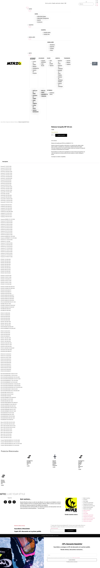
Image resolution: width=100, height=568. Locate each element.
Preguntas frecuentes (88, 504)
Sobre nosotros (86, 498)
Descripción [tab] (5, 161)
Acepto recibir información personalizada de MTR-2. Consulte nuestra (64, 557)
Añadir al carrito (61, 135)
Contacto (85, 499)
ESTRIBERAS (49, 90)
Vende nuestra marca (71, 514)
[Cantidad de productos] (53, 135)
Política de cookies (87, 508)
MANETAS (58, 58)
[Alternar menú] (27, 7)
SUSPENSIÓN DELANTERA (33, 59)
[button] (86, 2)
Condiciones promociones (89, 505)
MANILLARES (50, 42)
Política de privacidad (88, 507)
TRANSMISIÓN (67, 58)
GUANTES (43, 30)
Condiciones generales (88, 502)
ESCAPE (48, 58)
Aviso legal (85, 501)
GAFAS (36, 14)
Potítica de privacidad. (54, 528)
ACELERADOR (41, 58)
